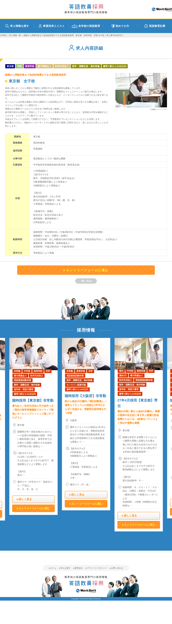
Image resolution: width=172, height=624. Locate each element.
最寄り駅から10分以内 (114, 66)
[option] (86, 424)
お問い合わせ (117, 568)
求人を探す (65, 568)
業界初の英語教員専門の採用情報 (86, 9)
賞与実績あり (44, 66)
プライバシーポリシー (97, 568)
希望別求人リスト (52, 26)
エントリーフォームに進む (87, 270)
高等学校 (29, 66)
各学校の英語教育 (86, 26)
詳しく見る (25, 499)
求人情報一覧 (15, 35)
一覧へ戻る (85, 281)
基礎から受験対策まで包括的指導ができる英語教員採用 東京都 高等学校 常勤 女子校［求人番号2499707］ (74, 35)
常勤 (19, 66)
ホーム (53, 568)
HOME (3, 35)
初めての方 (120, 26)
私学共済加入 (62, 66)
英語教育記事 (154, 26)
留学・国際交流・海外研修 (86, 66)
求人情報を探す (17, 26)
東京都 (10, 66)
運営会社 (79, 568)
